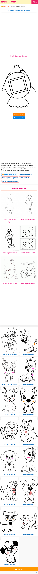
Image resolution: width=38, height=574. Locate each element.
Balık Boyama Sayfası (28, 219)
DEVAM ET (19, 569)
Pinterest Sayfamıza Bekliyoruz (19, 10)
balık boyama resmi (25, 174)
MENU (35, 2)
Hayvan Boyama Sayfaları (18, 6)
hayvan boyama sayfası (10, 181)
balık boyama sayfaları (10, 178)
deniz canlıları (24, 178)
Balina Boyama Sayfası (28, 252)
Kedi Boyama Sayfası (9, 354)
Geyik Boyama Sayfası (9, 384)
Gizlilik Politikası (19, 573)
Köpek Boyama (9, 414)
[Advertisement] (19, 33)
